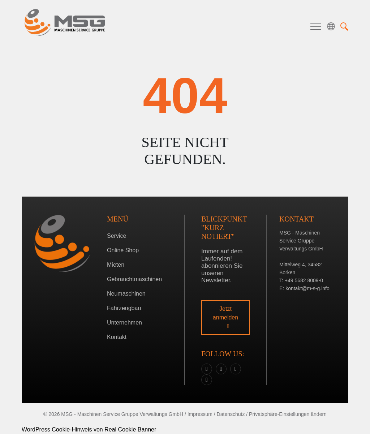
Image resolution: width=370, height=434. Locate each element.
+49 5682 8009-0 (304, 280)
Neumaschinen (126, 294)
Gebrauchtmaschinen (134, 279)
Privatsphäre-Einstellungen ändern (288, 414)
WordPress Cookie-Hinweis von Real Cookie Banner (89, 429)
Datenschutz (231, 414)
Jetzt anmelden (225, 317)
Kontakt (116, 337)
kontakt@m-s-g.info (307, 288)
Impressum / (201, 414)
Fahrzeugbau (124, 308)
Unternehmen (124, 322)
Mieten (115, 265)
